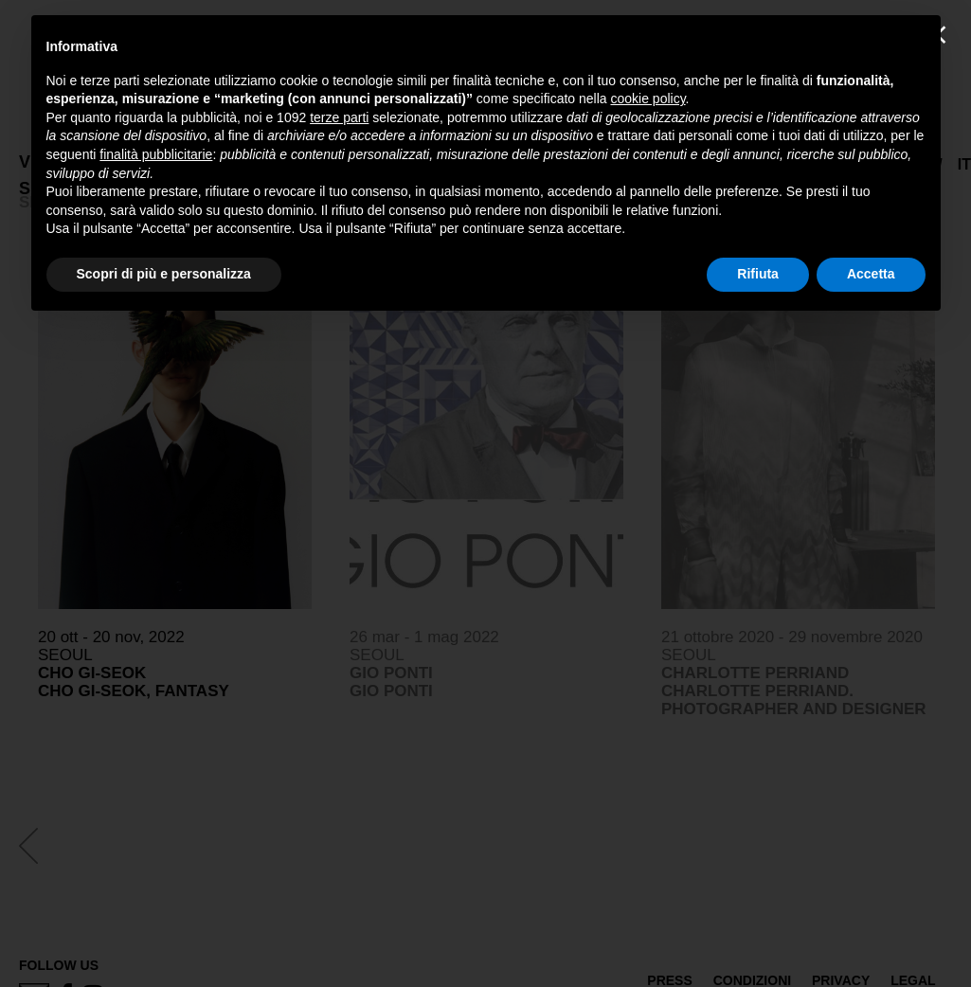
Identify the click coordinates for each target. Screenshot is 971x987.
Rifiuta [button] (758, 273)
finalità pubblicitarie (155, 154)
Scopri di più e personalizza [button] (164, 273)
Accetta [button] (871, 273)
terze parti (339, 117)
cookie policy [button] (647, 98)
